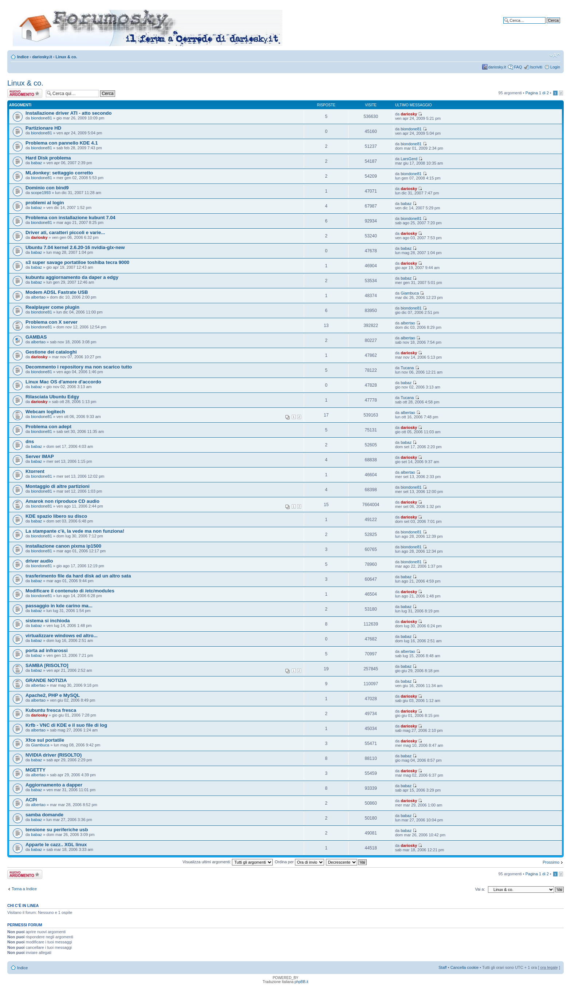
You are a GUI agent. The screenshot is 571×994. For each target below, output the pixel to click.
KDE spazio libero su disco (56, 516)
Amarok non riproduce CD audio (62, 501)
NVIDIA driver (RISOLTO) (53, 755)
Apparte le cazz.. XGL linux (56, 844)
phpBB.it (301, 982)
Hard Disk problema (48, 158)
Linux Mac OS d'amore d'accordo (63, 381)
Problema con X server (51, 322)
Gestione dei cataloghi (51, 352)
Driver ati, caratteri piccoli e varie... (65, 232)
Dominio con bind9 (47, 187)
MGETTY (35, 770)
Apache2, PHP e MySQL (52, 695)
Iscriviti (536, 67)
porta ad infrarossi (46, 650)
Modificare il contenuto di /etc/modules (69, 590)
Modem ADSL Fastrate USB (56, 292)
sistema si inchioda (47, 620)
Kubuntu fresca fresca (50, 710)
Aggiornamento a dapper (53, 785)
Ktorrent (34, 471)
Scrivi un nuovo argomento (24, 93)
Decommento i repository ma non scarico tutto (78, 367)
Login (555, 67)
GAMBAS (36, 337)
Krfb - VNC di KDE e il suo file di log (66, 725)
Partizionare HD (43, 128)
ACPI (31, 799)
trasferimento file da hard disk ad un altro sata (78, 576)
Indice (23, 57)
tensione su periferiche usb (56, 829)
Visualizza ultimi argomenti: (227, 862)
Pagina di (537, 93)
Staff (442, 967)
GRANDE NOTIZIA (46, 680)
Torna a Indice (24, 889)
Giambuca (410, 293)
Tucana (407, 368)
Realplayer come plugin (52, 307)
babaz (36, 163)
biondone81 (41, 118)
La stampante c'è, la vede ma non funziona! (74, 531)
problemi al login (44, 202)
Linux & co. (66, 57)
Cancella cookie (464, 967)
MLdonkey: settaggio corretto (59, 172)
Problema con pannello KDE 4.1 (61, 143)
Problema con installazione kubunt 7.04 (70, 217)
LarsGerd (409, 159)
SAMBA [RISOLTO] (46, 665)
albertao (38, 297)
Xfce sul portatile (44, 740)
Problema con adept (48, 426)
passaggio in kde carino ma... (58, 605)
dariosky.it (42, 57)
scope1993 (41, 192)
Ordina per (299, 862)
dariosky (409, 114)
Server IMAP (39, 456)
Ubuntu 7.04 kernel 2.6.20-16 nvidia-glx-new (75, 247)
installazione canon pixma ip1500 (63, 546)
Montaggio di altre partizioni (57, 486)
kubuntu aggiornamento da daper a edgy (71, 277)
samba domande (44, 814)
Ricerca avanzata (544, 26)
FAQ (518, 67)
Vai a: (480, 889)
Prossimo (551, 862)
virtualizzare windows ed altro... (61, 635)
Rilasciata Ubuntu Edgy (52, 396)
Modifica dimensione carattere (555, 55)
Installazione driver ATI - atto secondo (68, 113)
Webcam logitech (45, 411)
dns (29, 441)
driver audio (39, 561)
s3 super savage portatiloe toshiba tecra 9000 (77, 262)
